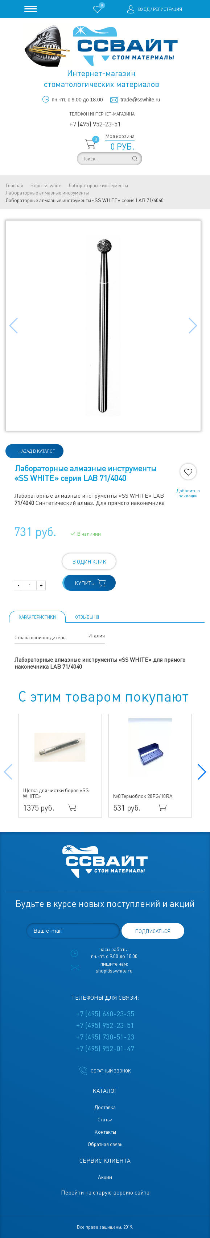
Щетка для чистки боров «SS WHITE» (56, 793)
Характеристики (37, 617)
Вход (143, 9)
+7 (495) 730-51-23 (105, 1037)
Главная (14, 185)
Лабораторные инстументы (98, 185)
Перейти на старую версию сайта (105, 1192)
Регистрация (167, 9)
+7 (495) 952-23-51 (95, 124)
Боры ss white (45, 185)
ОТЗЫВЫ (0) (87, 617)
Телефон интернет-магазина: (102, 114)
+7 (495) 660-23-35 (105, 1013)
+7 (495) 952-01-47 (105, 1048)
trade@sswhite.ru (140, 100)
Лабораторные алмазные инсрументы (47, 193)
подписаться (152, 931)
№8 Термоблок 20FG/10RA (143, 796)
